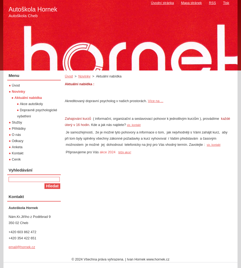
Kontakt (17, 153)
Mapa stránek (191, 3)
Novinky (84, 76)
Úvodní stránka (162, 3)
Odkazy (17, 141)
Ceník (16, 159)
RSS (212, 3)
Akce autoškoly (31, 104)
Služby (17, 122)
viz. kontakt (134, 125)
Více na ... (155, 101)
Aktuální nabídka (28, 98)
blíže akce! (124, 152)
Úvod (69, 76)
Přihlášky (19, 128)
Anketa (17, 147)
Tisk (226, 3)
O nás (16, 135)
